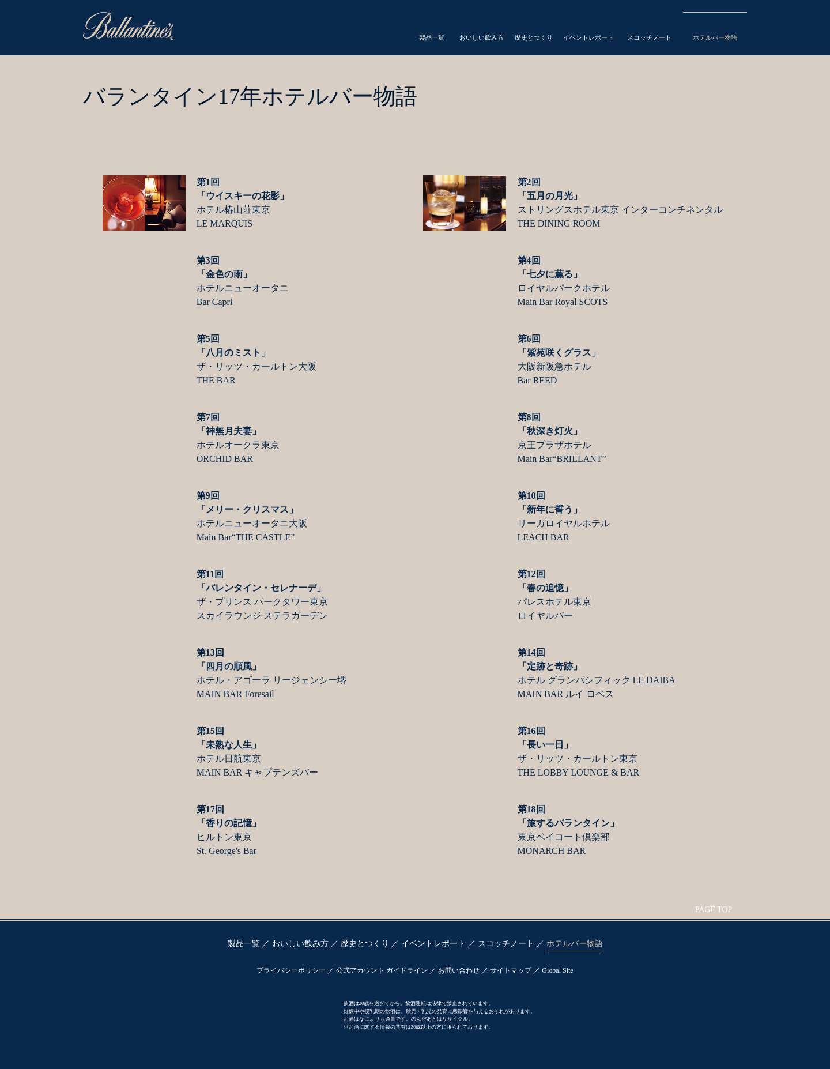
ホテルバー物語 (574, 943)
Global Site (557, 970)
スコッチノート (506, 943)
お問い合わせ (459, 970)
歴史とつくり (365, 943)
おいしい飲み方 (300, 943)
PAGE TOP (714, 909)
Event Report (577, 29)
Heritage (521, 29)
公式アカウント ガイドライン (382, 970)
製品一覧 (244, 943)
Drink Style (467, 29)
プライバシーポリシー (291, 970)
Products (413, 29)
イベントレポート (433, 943)
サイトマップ (510, 970)
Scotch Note (643, 29)
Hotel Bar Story (712, 29)
